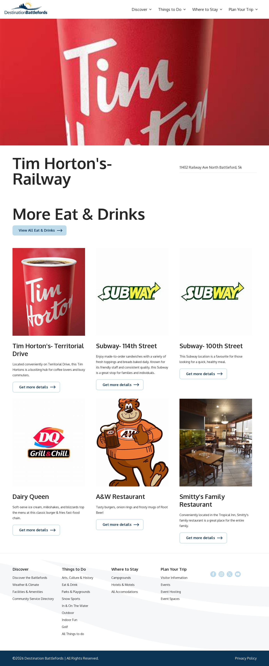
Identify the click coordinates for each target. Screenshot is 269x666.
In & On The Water (75, 606)
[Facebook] (230, 574)
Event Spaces (170, 599)
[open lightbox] (134, 82)
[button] (142, 9)
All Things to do (73, 634)
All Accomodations (124, 592)
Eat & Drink (69, 585)
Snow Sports (71, 599)
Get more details (33, 387)
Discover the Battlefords (29, 578)
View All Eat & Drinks (37, 230)
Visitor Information (174, 578)
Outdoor (68, 613)
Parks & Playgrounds (76, 592)
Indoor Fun (69, 620)
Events (165, 585)
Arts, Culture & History (77, 578)
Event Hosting (171, 592)
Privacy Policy (246, 658)
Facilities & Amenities (27, 592)
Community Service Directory (33, 599)
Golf (65, 627)
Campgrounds (121, 578)
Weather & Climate (25, 585)
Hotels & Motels (123, 585)
